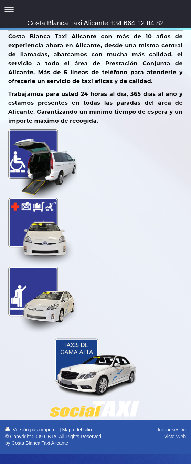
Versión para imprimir (32, 429)
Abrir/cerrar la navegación (95, 9)
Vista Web (175, 436)
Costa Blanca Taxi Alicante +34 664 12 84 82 (95, 23)
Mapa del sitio (77, 429)
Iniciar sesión (172, 429)
